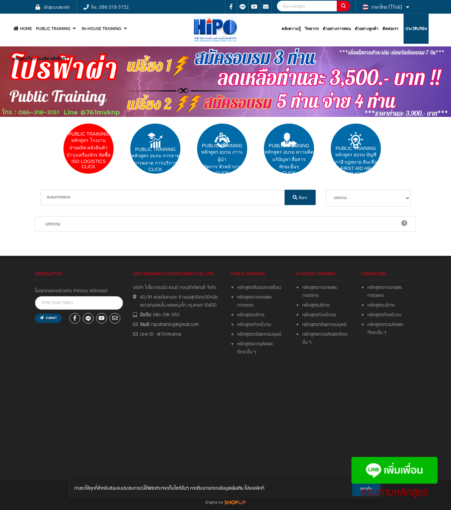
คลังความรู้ (291, 28)
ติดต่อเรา (391, 28)
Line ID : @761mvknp (160, 334)
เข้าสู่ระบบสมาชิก (57, 7)
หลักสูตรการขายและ (254, 297)
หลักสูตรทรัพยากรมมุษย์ (325, 325)
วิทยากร (312, 28)
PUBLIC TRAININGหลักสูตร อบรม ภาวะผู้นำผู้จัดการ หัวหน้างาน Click (222, 159)
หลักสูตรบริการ (251, 315)
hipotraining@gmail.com (175, 325)
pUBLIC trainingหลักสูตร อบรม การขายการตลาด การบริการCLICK (155, 159)
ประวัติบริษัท (416, 28)
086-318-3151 (166, 315)
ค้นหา (300, 197)
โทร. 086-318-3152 (110, 7)
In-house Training (105, 28)
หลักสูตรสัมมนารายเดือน (259, 288)
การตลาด (245, 305)
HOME (22, 28)
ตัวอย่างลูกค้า (367, 28)
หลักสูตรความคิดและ (255, 344)
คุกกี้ (270, 488)
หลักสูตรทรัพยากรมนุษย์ (259, 334)
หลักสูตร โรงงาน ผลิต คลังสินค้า (39, 58)
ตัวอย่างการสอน (337, 28)
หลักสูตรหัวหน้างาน (254, 325)
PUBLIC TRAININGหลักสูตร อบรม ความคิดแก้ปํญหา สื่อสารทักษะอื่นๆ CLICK (289, 159)
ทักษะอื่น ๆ (246, 352)
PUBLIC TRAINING (57, 28)
